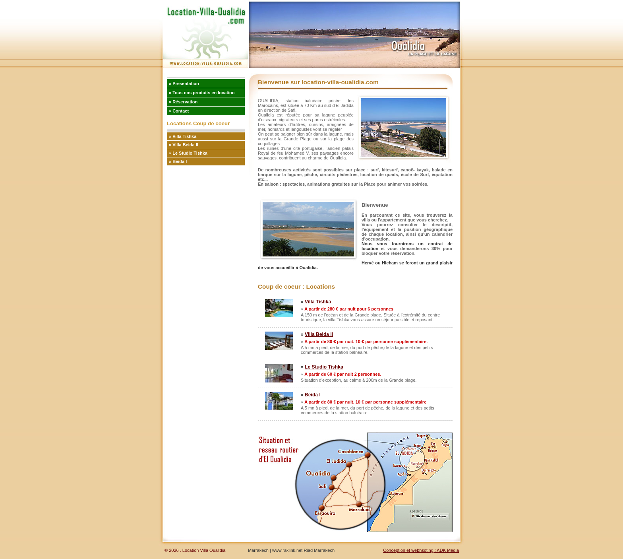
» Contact (179, 111)
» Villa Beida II (183, 144)
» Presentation (184, 83)
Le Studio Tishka (324, 367)
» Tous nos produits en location (201, 92)
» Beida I (178, 161)
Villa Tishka (318, 302)
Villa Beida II (319, 334)
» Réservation (183, 101)
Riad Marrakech (319, 550)
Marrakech (258, 550)
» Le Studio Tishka (188, 153)
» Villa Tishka (182, 136)
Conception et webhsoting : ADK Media (421, 550)
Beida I (313, 395)
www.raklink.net (286, 550)
